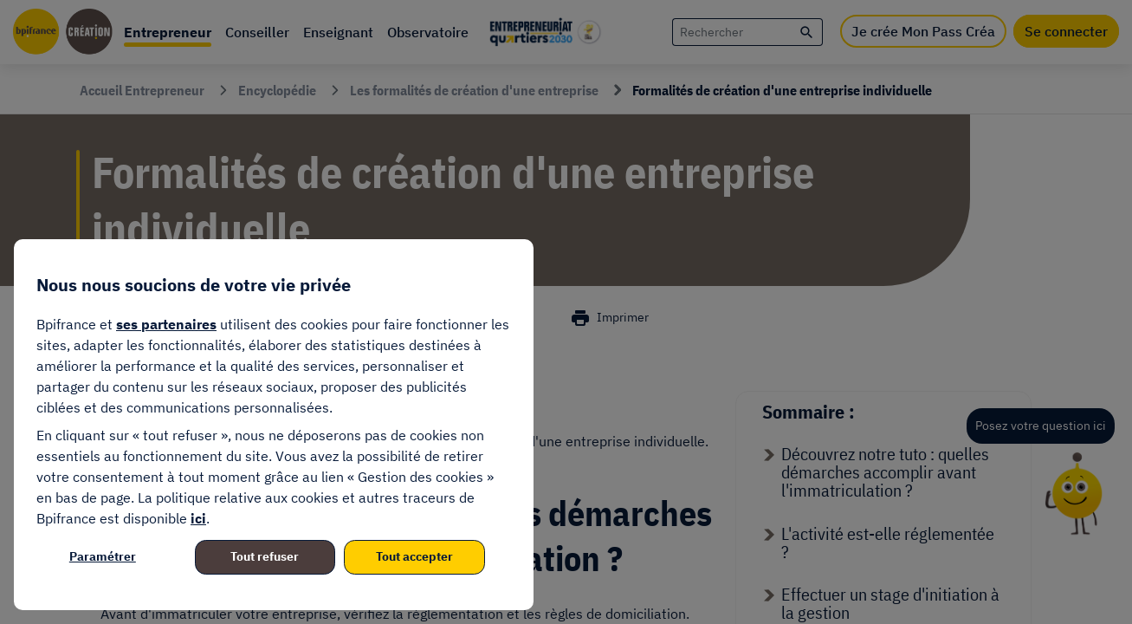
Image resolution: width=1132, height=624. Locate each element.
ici (198, 518)
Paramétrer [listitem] (102, 556)
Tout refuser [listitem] (264, 556)
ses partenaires (166, 324)
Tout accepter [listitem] (414, 556)
